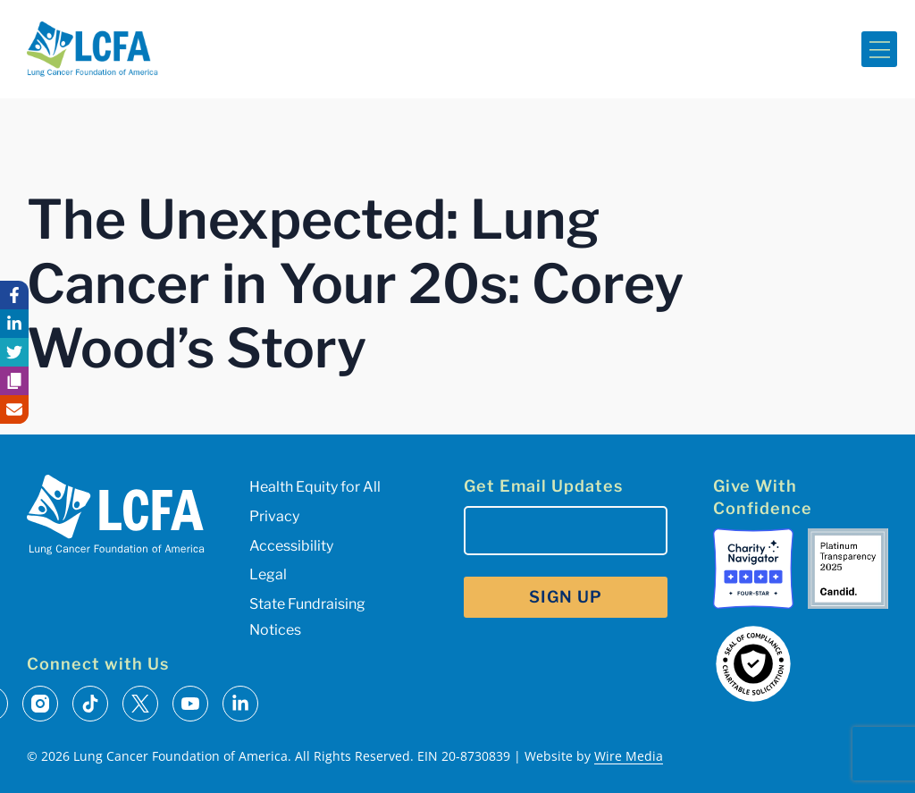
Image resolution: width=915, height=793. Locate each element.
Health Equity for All (315, 486)
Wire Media (628, 755)
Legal (268, 574)
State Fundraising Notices (307, 616)
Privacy (274, 516)
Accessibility (291, 545)
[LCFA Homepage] (92, 49)
